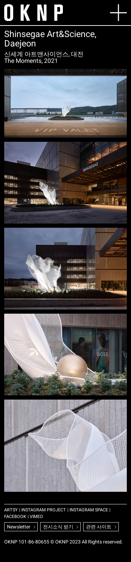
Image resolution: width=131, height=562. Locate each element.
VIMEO (36, 516)
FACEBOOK (15, 516)
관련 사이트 (98, 527)
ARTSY (11, 510)
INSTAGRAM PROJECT (43, 510)
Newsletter (18, 527)
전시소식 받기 (58, 527)
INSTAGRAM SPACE (89, 510)
